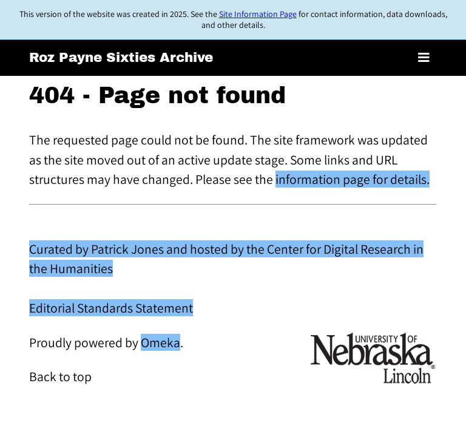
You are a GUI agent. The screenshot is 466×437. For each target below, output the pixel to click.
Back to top (60, 376)
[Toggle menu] (424, 58)
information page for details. (352, 179)
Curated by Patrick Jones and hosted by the (148, 248)
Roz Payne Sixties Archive (121, 57)
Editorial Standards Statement (111, 307)
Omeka (160, 342)
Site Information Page (258, 13)
